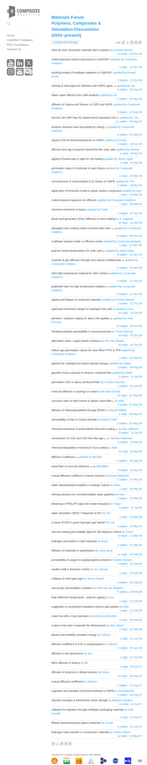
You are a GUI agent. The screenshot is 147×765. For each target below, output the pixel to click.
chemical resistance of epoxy (68, 209)
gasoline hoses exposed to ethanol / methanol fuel (81, 372)
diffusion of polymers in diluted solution (74, 672)
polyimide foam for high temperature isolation (78, 286)
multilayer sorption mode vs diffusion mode (76, 241)
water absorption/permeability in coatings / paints (80, 485)
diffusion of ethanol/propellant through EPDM (78, 410)
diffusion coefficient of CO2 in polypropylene (77, 644)
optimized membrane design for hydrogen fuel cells (81, 309)
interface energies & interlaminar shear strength (79, 700)
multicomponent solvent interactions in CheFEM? (80, 59)
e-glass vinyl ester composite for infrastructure (78, 625)
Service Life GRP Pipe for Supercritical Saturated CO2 (83, 117)
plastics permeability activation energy (74, 634)
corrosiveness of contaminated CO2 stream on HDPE (83, 181)
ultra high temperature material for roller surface (79, 273)
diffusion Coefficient (63, 457)
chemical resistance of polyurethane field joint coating (83, 428)
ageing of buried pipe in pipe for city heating (77, 158)
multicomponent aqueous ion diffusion (73, 200)
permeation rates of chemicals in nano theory (78, 168)
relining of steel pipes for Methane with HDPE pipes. (82, 85)
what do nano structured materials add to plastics (80, 50)
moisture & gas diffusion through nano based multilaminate (86, 260)
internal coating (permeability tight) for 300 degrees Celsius (86, 531)
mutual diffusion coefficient (67, 681)
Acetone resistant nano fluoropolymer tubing (77, 127)
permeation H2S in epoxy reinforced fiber (75, 382)
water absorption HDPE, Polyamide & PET (76, 513)
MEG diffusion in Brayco (65, 662)
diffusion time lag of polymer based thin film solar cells (83, 149)
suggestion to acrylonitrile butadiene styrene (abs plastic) (85, 606)
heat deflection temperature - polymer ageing (78, 597)
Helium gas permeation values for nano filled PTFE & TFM (86, 350)
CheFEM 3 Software (20, 40)
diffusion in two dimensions (67, 653)
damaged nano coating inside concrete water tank (81, 228)
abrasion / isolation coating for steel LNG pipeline (80, 318)
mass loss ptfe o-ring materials (69, 616)
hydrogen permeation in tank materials (74, 541)
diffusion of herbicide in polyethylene (73, 550)
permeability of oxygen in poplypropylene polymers (81, 559)
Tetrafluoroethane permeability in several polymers (81, 331)
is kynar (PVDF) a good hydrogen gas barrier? (78, 522)
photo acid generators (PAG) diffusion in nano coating (83, 218)
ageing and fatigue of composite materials (76, 299)
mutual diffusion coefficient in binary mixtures (78, 475)
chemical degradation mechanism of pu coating (79, 447)
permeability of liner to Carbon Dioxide (74, 419)
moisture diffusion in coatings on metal (74, 391)
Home (11, 35)
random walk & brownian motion (70, 569)
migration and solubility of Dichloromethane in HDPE (82, 690)
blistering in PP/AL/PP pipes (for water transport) (80, 503)
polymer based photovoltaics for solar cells (76, 250)
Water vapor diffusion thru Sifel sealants (75, 95)
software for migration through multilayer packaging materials (87, 709)
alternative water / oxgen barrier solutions (75, 340)
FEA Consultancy (18, 44)
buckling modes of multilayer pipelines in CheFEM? (81, 72)
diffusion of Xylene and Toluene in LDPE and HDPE (82, 104)
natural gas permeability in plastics (71, 588)
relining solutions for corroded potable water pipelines (83, 494)
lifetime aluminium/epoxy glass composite (76, 722)
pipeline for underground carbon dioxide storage (79, 363)
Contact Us (14, 49)
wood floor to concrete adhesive (70, 466)
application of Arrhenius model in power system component (86, 190)
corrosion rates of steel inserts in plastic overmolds (81, 400)
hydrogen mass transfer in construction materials (80, 732)
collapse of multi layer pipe (67, 578)
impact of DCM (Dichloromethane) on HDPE (77, 140)
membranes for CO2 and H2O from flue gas (77, 438)
